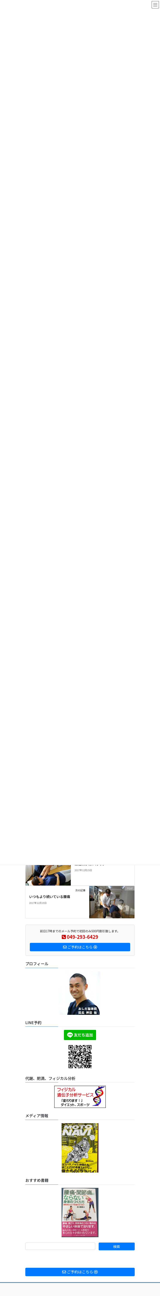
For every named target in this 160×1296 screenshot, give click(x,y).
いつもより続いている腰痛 (49, 896)
